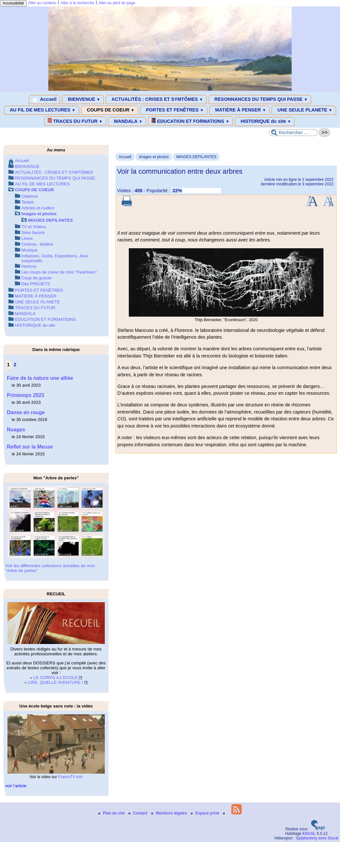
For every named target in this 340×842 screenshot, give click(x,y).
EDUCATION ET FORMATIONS (190, 121)
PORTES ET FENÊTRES (174, 110)
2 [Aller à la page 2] (15, 364)
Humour (29, 266)
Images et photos (154, 157)
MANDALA (127, 121)
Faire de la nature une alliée (40, 378)
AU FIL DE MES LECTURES (42, 110)
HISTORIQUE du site (264, 121)
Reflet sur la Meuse (30, 447)
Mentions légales (169, 813)
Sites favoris (33, 232)
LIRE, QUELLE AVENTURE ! (55, 682)
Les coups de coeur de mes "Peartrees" (59, 272)
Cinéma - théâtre (37, 244)
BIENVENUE (83, 99)
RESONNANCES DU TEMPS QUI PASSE (260, 99)
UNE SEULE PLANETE (303, 110)
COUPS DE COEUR (110, 110)
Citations (29, 196)
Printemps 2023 (25, 395)
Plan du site (112, 813)
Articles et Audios (37, 207)
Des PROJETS (35, 283)
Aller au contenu (42, 3)
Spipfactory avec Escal (317, 838)
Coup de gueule (36, 277)
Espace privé (205, 813)
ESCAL (309, 833)
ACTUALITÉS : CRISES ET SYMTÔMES (156, 99)
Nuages (16, 429)
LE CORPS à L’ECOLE (55, 677)
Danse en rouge (26, 412)
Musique (29, 250)
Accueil (44, 99)
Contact (138, 813)
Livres (27, 238)
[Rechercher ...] (293, 132)
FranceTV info (70, 777)
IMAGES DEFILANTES (196, 157)
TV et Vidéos (33, 226)
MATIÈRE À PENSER (239, 110)
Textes (27, 202)
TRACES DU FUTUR (75, 121)
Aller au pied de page (116, 3)
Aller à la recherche (77, 3)
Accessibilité (13, 3)
